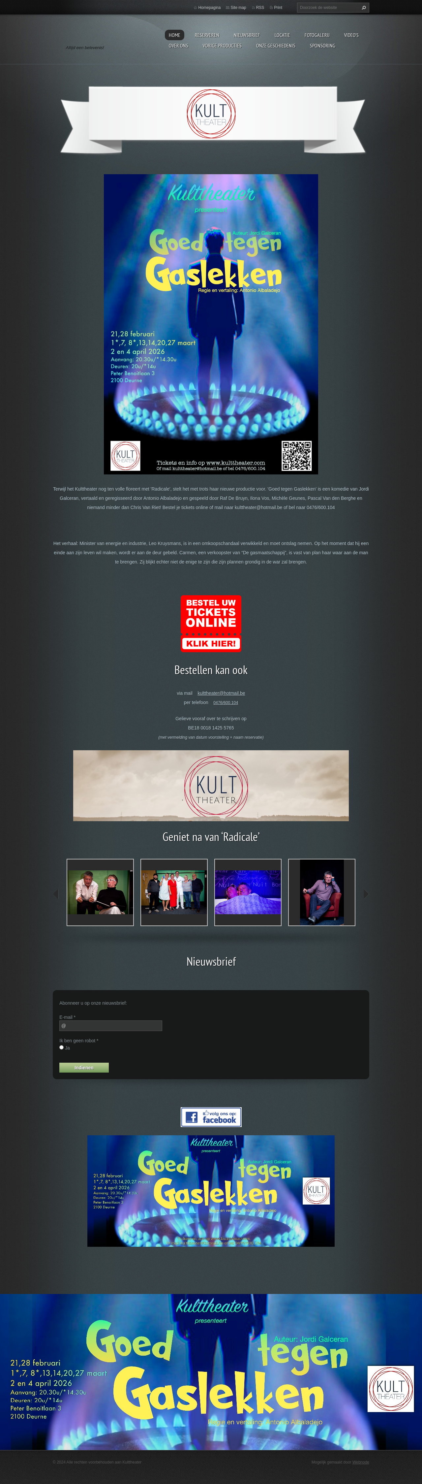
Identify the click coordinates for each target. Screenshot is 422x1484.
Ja (67, 1047)
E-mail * (67, 1017)
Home (174, 35)
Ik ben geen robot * (78, 1040)
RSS (260, 7)
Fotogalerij (317, 35)
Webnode (360, 1462)
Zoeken (363, 8)
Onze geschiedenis (275, 45)
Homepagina (209, 7)
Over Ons (178, 45)
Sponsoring (322, 45)
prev (56, 894)
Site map (238, 7)
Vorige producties (222, 45)
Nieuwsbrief (247, 35)
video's (351, 35)
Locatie (282, 35)
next (366, 894)
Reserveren (207, 35)
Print (278, 7)
